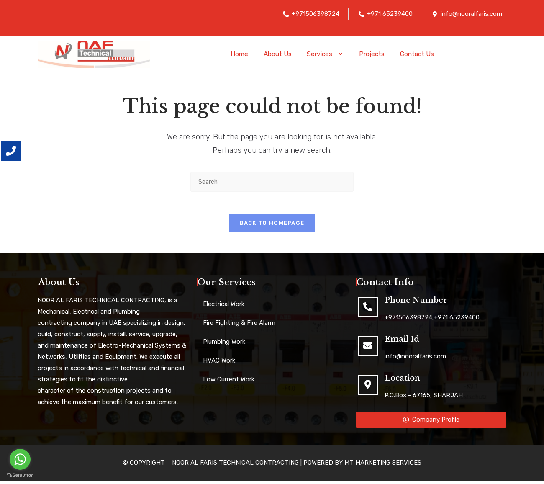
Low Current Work (228, 382)
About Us (274, 54)
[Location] (368, 388)
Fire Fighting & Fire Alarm (239, 326)
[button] (324, 54)
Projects (374, 54)
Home (234, 54)
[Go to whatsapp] (20, 459)
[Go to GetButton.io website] (20, 475)
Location (402, 381)
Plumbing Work (224, 344)
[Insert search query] (272, 182)
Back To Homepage (272, 226)
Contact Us (421, 54)
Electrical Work (223, 307)
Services (324, 54)
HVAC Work (219, 363)
